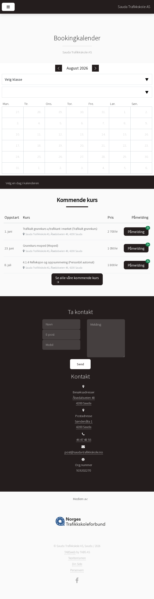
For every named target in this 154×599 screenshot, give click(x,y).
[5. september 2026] (124, 168)
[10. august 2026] (17, 134)
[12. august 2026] (60, 134)
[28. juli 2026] (39, 112)
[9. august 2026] (146, 123)
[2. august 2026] (146, 112)
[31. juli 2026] (103, 112)
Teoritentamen (77, 558)
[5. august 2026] (60, 123)
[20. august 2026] (82, 145)
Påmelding (138, 230)
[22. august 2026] (124, 145)
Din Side (77, 564)
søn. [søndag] (135, 104)
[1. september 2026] (39, 168)
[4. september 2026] (103, 168)
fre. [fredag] (91, 104)
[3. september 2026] (82, 168)
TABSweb (70, 552)
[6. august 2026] (82, 123)
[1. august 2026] (124, 112)
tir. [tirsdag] (26, 104)
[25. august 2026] (39, 156)
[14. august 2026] (103, 134)
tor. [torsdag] (69, 104)
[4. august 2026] (39, 123)
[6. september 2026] (146, 168)
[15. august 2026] (124, 134)
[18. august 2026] (39, 145)
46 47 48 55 (83, 440)
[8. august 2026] (124, 123)
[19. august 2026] (60, 145)
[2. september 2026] (60, 168)
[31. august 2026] (17, 168)
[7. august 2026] (103, 123)
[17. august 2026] (17, 145)
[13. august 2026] (82, 134)
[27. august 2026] (82, 156)
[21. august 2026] (103, 145)
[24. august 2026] (17, 156)
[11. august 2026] (39, 134)
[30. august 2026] (146, 156)
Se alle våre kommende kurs (77, 279)
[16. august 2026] (146, 134)
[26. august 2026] (60, 156)
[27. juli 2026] (17, 112)
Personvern (77, 570)
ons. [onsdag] (49, 104)
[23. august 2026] (146, 145)
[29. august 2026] (124, 156)
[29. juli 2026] (60, 112)
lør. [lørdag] (112, 104)
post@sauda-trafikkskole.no (84, 452)
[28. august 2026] (103, 156)
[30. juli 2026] (82, 112)
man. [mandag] (6, 104)
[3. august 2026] (17, 123)
